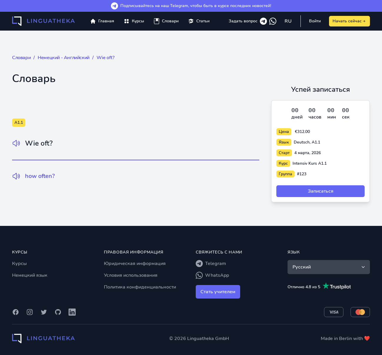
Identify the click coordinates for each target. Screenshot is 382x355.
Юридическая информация (135, 263)
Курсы (19, 263)
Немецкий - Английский (63, 57)
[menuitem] (134, 21)
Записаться (320, 191)
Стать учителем (217, 292)
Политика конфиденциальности (140, 287)
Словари (21, 57)
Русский (329, 267)
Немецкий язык (29, 275)
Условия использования (130, 275)
